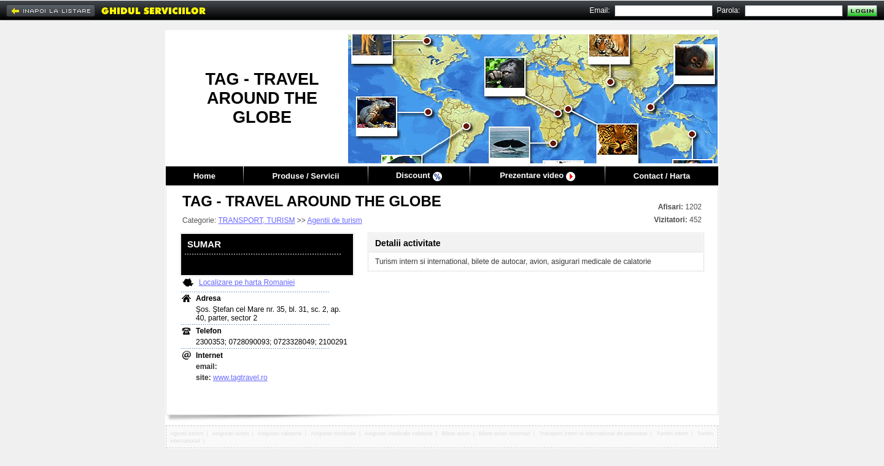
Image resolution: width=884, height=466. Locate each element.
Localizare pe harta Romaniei (247, 282)
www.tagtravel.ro (240, 377)
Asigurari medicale (333, 433)
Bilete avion (455, 433)
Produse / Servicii (305, 176)
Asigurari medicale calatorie (399, 433)
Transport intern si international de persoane (593, 433)
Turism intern (672, 433)
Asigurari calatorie (280, 433)
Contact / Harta (662, 176)
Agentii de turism (334, 220)
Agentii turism (187, 433)
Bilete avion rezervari (504, 433)
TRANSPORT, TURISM (256, 220)
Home (204, 176)
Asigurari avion (230, 433)
